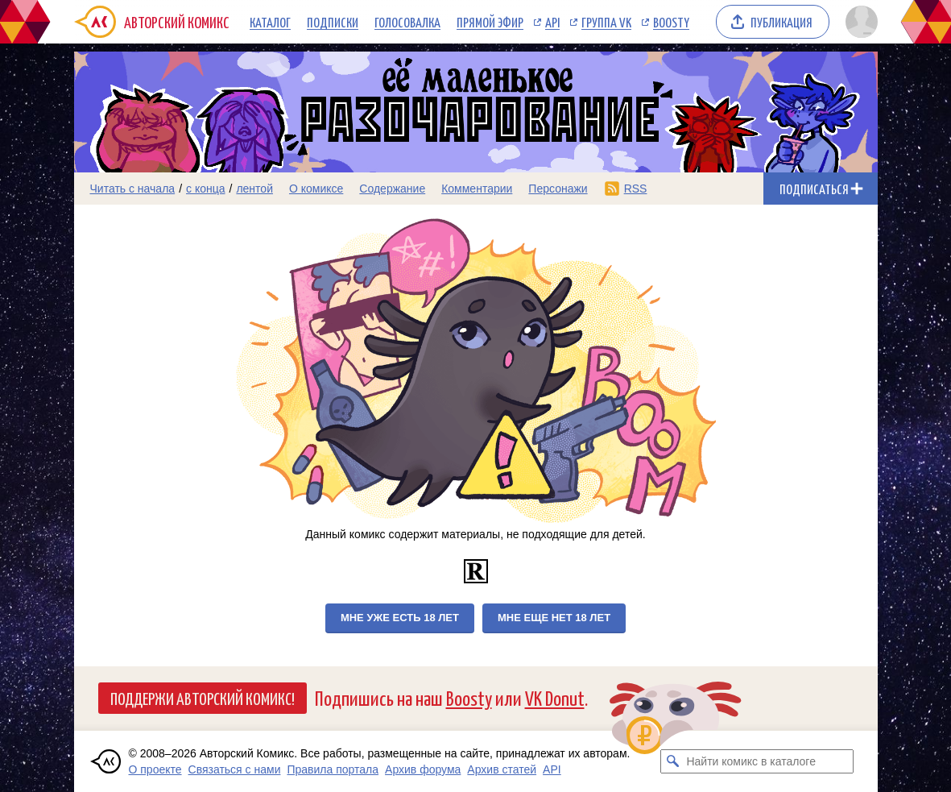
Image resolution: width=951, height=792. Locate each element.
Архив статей (501, 769)
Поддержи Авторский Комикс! (202, 697)
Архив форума (423, 769)
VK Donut (555, 697)
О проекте (155, 769)
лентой (254, 188)
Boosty (671, 22)
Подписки (332, 22)
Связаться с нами (234, 769)
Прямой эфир (490, 22)
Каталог (270, 22)
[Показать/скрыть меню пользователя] (859, 22)
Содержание (392, 188)
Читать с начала (133, 188)
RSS (635, 188)
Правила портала (332, 769)
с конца (205, 188)
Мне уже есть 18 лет (400, 618)
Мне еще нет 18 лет (554, 618)
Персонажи (557, 188)
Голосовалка (407, 22)
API (552, 22)
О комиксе (316, 188)
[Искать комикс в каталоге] (672, 761)
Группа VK (606, 22)
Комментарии (476, 188)
